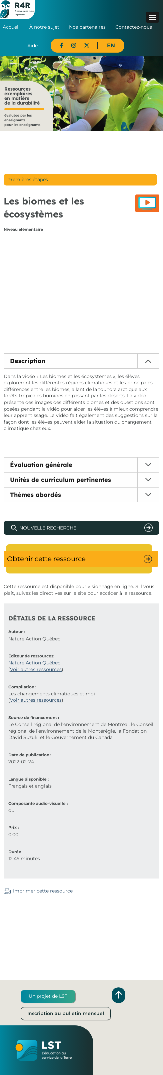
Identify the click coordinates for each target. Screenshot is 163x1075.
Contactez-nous (133, 27)
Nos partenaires (87, 27)
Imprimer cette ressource (43, 891)
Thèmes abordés (35, 495)
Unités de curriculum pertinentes (60, 480)
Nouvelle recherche (47, 528)
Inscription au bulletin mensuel (65, 1013)
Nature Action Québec (34, 663)
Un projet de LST (48, 996)
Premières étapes (27, 179)
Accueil (11, 27)
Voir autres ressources (36, 669)
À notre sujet (44, 27)
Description (27, 361)
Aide (32, 46)
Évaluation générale (41, 465)
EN (111, 45)
